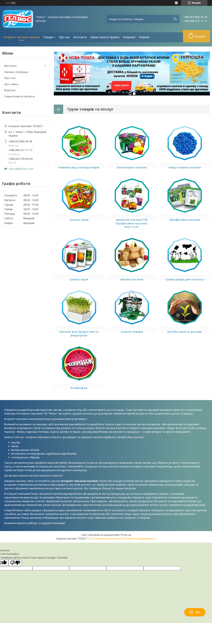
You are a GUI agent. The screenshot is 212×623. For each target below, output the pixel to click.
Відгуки (10, 90)
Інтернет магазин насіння (22, 37)
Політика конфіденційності (140, 538)
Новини (144, 37)
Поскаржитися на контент (106, 538)
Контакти (80, 37)
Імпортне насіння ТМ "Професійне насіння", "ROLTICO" (132, 223)
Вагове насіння (132, 279)
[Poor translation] (15, 562)
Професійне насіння (185, 220)
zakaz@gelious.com (20, 168)
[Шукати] (175, 19)
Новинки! (129, 37)
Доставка (11, 84)
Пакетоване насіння (132, 167)
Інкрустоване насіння (185, 167)
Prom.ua (126, 535)
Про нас (64, 37)
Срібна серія (79, 279)
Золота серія (79, 220)
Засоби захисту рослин (184, 332)
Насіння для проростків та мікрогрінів (79, 333)
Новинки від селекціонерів (79, 167)
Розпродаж (79, 388)
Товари (48, 37)
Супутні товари (132, 332)
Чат (194, 612)
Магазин (10, 66)
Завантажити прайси (104, 37)
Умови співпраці (16, 72)
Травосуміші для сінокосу (184, 279)
